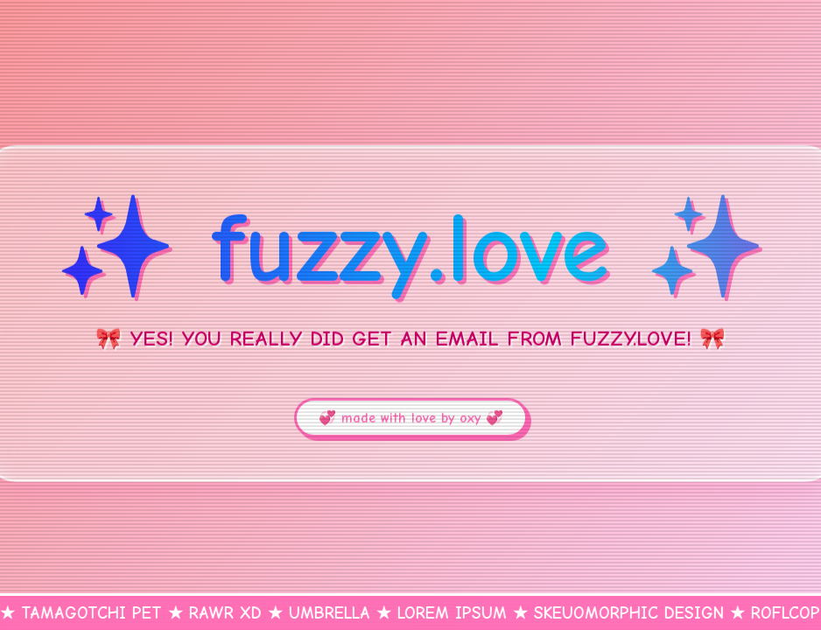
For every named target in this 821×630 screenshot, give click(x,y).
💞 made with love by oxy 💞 (411, 418)
